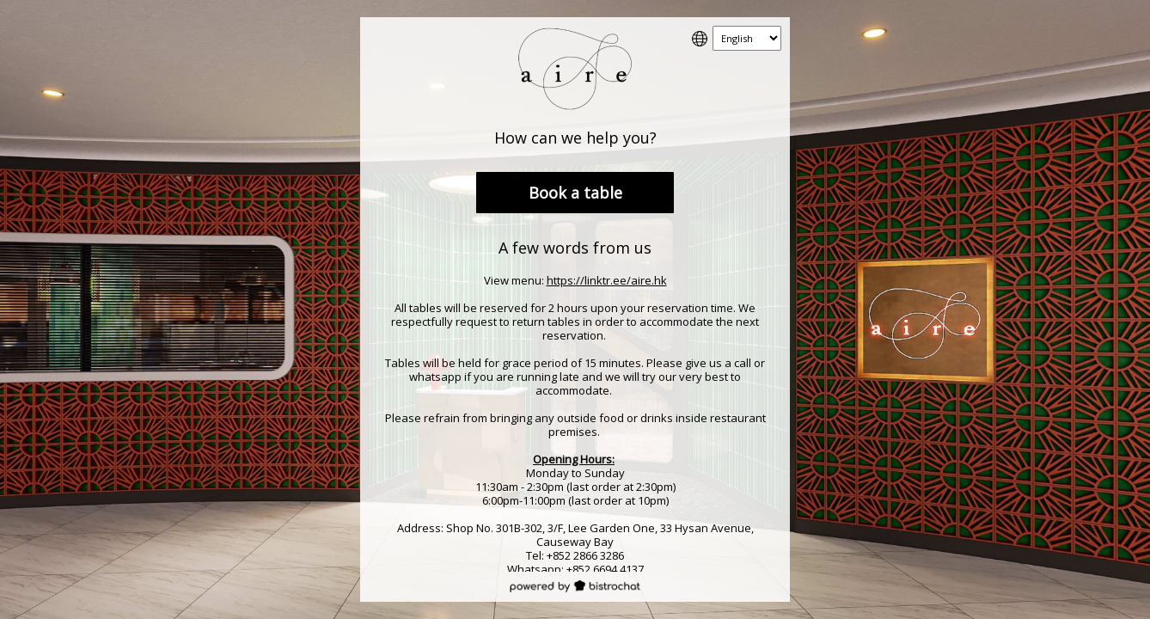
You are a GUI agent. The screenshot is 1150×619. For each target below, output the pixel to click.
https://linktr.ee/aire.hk (607, 280)
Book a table (575, 192)
